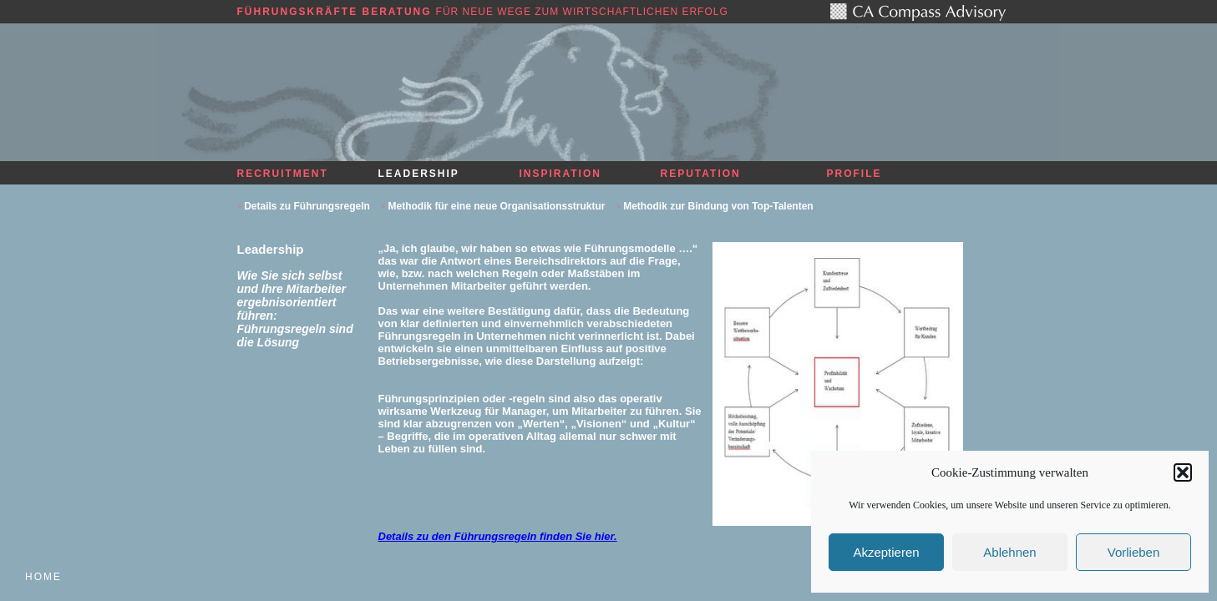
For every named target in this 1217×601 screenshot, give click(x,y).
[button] (1182, 472)
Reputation (701, 173)
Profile (854, 173)
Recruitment (282, 173)
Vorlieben (1134, 552)
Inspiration (560, 173)
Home (43, 577)
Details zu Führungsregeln (307, 206)
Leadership (418, 173)
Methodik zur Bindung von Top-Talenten (718, 206)
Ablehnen (1009, 552)
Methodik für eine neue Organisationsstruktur (496, 206)
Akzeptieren (886, 552)
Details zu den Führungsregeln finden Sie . (497, 536)
